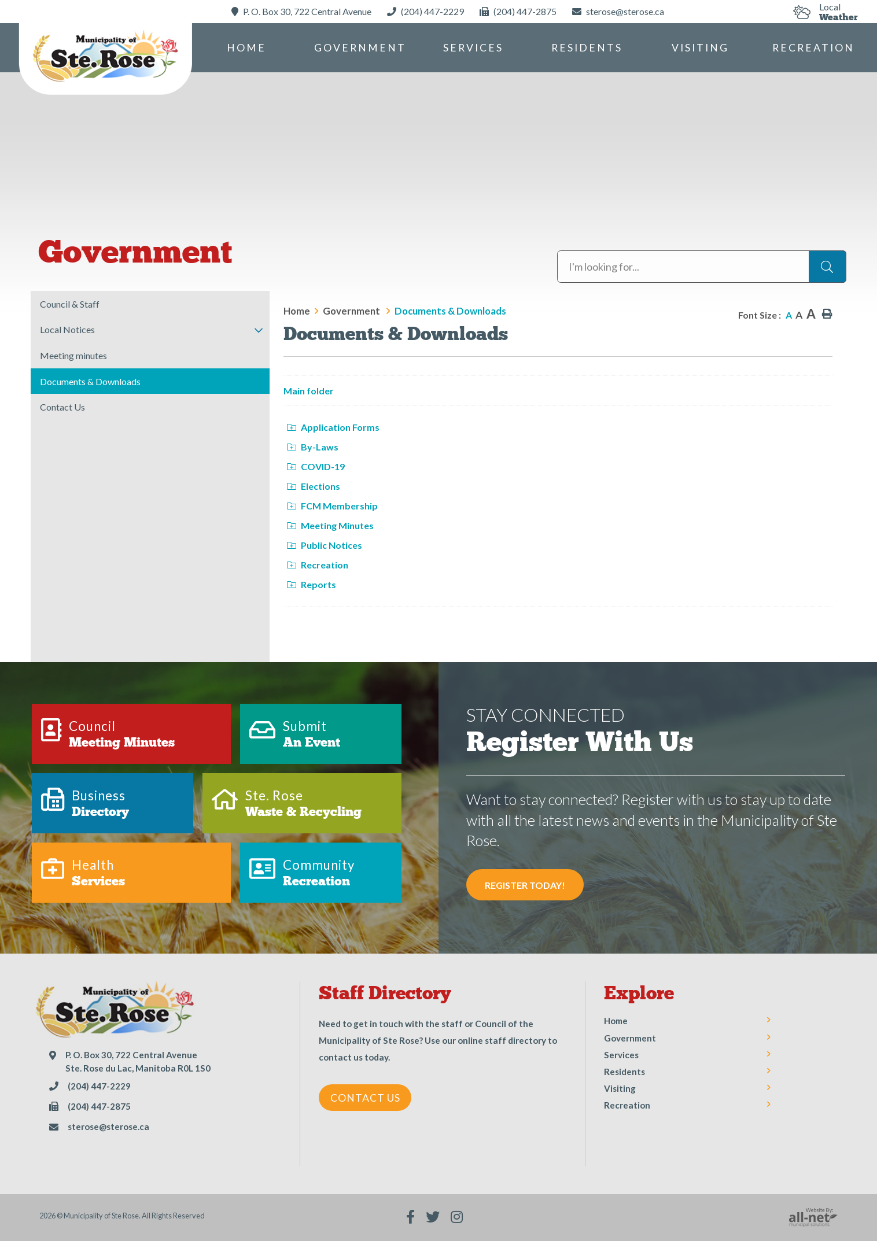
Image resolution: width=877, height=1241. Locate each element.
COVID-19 (316, 466)
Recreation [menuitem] (813, 48)
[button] (258, 330)
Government (352, 311)
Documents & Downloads (450, 311)
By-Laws (312, 446)
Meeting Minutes (330, 525)
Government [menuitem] (360, 48)
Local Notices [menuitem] (67, 329)
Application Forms (333, 427)
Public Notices (324, 545)
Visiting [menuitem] (700, 48)
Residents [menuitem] (586, 48)
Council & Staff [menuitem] (70, 303)
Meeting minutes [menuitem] (73, 355)
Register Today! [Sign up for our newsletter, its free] (525, 885)
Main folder (308, 390)
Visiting (620, 1088)
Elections (313, 486)
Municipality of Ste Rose (105, 57)
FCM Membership (332, 505)
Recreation (317, 564)
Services (621, 1055)
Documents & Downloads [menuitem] (90, 381)
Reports (311, 584)
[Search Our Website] (701, 266)
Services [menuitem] (473, 48)
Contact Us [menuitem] (62, 406)
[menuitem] (246, 47)
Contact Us (365, 1098)
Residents (624, 1071)
